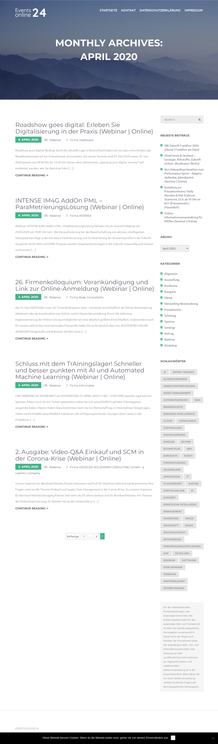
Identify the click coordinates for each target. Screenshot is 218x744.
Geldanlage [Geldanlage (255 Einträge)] (172, 471)
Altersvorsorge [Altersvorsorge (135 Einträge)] (175, 380)
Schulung (170, 317)
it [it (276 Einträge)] (188, 478)
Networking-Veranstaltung (181, 305)
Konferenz (171, 287)
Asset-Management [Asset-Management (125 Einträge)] (177, 394)
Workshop (170, 347)
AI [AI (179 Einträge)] (164, 373)
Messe (168, 299)
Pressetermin (172, 311)
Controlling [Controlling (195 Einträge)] (172, 429)
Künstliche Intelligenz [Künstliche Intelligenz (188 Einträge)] (179, 505)
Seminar (169, 323)
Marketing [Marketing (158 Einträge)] (171, 519)
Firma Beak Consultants (86, 299)
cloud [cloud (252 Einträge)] (167, 422)
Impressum (194, 11)
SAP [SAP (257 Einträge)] (166, 554)
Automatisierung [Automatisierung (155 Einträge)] (175, 401)
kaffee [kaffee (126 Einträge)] (193, 485)
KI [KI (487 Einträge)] (192, 492)
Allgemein (170, 275)
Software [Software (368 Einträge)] (189, 561)
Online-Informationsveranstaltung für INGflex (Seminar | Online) (183, 218)
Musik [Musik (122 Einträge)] (189, 526)
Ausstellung (171, 281)
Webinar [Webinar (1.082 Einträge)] (169, 575)
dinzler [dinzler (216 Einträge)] (169, 443)
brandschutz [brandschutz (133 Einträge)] (173, 408)
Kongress (170, 293)
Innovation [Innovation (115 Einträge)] (171, 478)
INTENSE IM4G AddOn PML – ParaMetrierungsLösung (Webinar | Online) (79, 205)
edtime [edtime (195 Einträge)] (186, 443)
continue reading (31, 177)
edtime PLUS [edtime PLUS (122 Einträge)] (171, 450)
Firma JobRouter (82, 141)
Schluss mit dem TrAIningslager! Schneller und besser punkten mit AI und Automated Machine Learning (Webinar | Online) (79, 372)
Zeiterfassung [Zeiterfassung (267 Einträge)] (173, 589)
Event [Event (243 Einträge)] (188, 457)
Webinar (55, 141)
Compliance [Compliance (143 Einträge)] (187, 422)
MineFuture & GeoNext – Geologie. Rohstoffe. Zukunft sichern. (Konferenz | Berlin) (182, 161)
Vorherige (73, 538)
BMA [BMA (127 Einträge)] (197, 401)
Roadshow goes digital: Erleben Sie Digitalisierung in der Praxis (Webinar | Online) (84, 130)
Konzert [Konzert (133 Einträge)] (169, 499)
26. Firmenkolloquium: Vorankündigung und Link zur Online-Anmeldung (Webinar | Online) (84, 287)
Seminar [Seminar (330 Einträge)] (169, 561)
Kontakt (128, 11)
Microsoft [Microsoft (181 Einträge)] (171, 526)
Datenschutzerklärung (160, 11)
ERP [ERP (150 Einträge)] (189, 450)
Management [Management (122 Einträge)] (172, 512)
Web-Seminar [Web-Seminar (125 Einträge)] (172, 568)
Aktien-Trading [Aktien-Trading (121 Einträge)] (183, 373)
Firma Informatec (82, 387)
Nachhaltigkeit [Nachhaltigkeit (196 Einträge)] (174, 533)
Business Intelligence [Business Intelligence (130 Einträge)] (179, 415)
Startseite (108, 11)
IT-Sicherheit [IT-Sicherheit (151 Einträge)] (172, 485)
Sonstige (169, 329)
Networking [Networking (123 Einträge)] (172, 540)
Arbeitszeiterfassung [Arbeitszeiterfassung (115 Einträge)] (179, 387)
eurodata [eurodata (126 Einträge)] (170, 457)
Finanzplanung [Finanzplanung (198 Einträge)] (174, 464)
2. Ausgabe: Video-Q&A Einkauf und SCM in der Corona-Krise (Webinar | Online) (79, 457)
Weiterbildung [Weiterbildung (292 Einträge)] (174, 582)
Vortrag (169, 335)
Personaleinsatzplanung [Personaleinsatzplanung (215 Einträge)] (182, 547)
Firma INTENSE (80, 217)
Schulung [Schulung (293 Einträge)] (182, 554)
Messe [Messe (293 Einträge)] (189, 519)
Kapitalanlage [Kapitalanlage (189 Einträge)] (174, 492)
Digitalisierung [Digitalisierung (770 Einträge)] (174, 436)
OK (173, 737)
